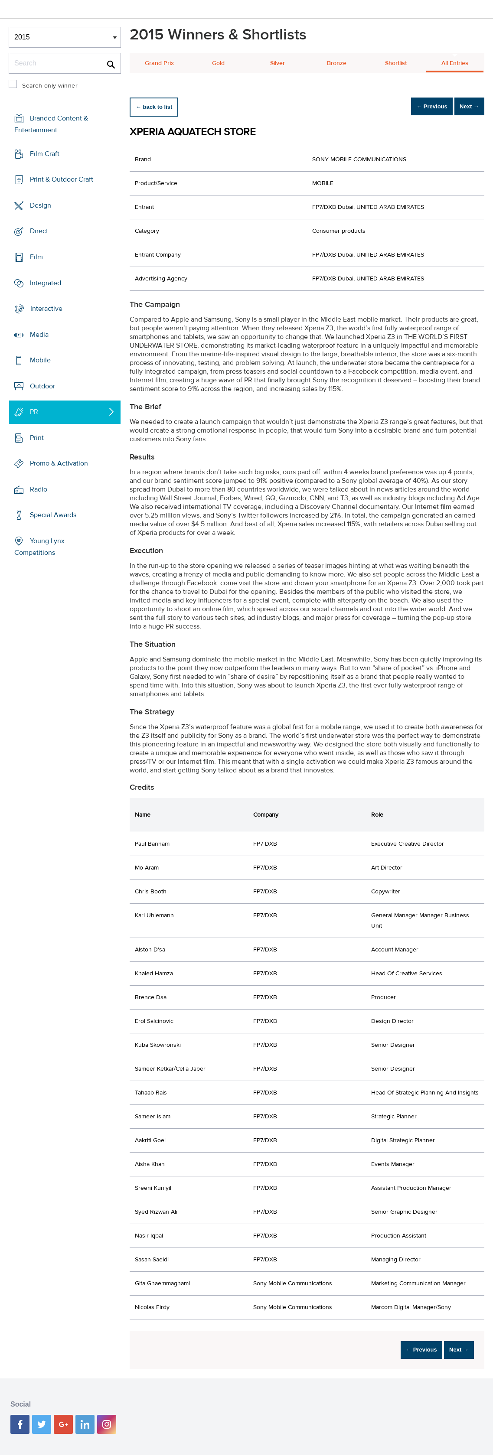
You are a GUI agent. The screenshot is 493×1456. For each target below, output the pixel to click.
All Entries (454, 63)
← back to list (158, 107)
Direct (39, 231)
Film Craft (44, 154)
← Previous (416, 107)
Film (36, 257)
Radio (38, 489)
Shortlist (396, 63)
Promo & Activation (59, 463)
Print (37, 437)
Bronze (336, 63)
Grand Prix (159, 63)
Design (40, 205)
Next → (464, 107)
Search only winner (50, 86)
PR (34, 411)
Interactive (46, 308)
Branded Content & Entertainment (51, 124)
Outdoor (42, 386)
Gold (218, 63)
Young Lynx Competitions (39, 547)
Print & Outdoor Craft (61, 179)
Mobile (40, 360)
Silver (277, 63)
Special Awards (53, 515)
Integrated (45, 282)
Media (39, 334)
